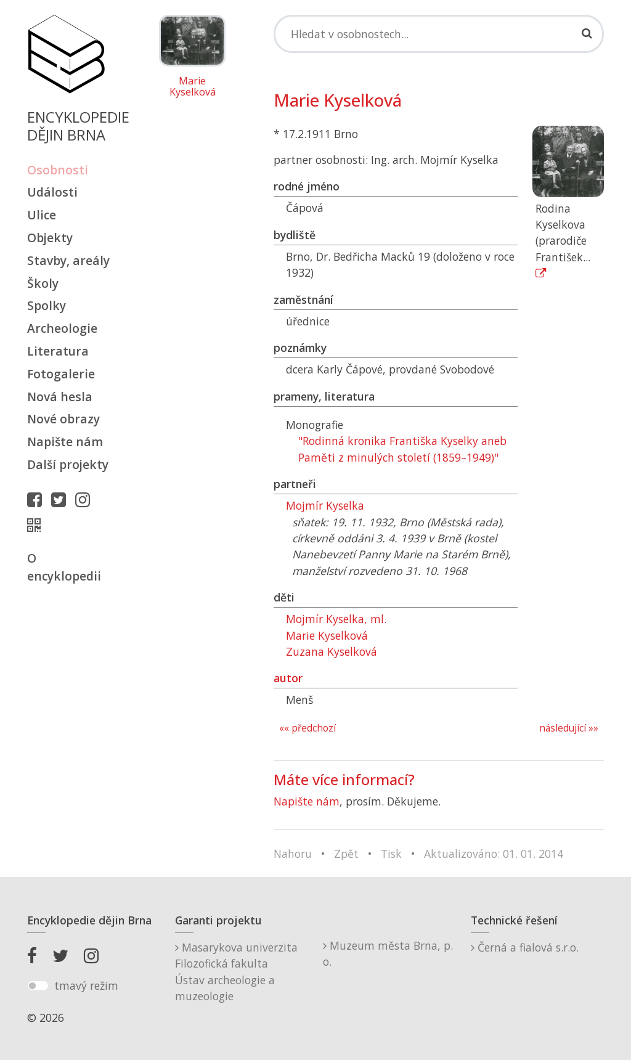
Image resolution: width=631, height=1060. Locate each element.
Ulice (41, 214)
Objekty (50, 237)
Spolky (46, 305)
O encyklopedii (64, 567)
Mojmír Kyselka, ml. (336, 618)
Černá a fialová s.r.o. (525, 947)
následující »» (568, 728)
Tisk (391, 853)
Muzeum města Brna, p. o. (388, 953)
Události (52, 192)
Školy (43, 283)
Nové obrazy (63, 418)
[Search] (439, 34)
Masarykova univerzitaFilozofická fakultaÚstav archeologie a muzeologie (236, 971)
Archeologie (62, 328)
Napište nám (65, 441)
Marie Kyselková (192, 86)
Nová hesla (59, 396)
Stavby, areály (68, 260)
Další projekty (67, 464)
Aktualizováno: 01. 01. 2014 (493, 853)
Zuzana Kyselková (331, 651)
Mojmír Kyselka (325, 505)
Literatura (58, 351)
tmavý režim (86, 985)
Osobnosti (57, 169)
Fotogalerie (61, 373)
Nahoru (293, 853)
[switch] (38, 986)
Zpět (346, 853)
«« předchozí (307, 728)
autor (288, 678)
